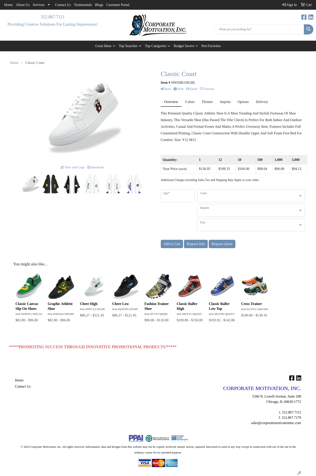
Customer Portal (117, 5)
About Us (23, 5)
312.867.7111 (53, 16)
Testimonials (83, 5)
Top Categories (155, 46)
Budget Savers (184, 46)
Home (8, 5)
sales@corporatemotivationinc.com (276, 423)
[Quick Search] (258, 29)
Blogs (99, 5)
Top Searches (128, 46)
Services (39, 5)
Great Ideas (103, 46)
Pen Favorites (211, 46)
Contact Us (63, 5)
